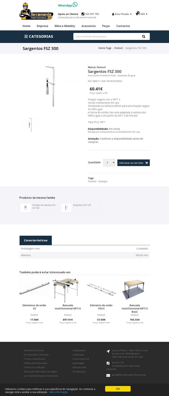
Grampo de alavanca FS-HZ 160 (38, 208)
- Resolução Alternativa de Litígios (40, 371)
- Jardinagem (77, 363)
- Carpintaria (77, 354)
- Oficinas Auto (78, 367)
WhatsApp (67, 5)
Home (26, 26)
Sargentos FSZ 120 (76, 208)
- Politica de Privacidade (35, 363)
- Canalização (78, 350)
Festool (118, 48)
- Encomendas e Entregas (36, 354)
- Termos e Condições (34, 367)
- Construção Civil (80, 358)
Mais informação (58, 392)
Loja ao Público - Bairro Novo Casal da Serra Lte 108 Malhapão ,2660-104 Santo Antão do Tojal (130, 353)
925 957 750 (78, 15)
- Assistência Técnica (33, 350)
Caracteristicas (35, 240)
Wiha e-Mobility (65, 26)
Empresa (42, 26)
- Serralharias (78, 371)
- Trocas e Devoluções (34, 358)
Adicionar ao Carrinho (133, 162)
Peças (106, 26)
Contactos (123, 26)
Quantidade (94, 162)
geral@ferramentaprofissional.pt (129, 374)
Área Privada (122, 14)
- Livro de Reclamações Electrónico (40, 375)
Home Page (104, 48)
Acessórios (89, 26)
